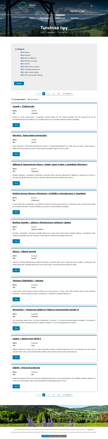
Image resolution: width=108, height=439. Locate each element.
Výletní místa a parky (31, 72)
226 (59, 94)
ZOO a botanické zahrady (33, 75)
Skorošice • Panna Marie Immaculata (30, 136)
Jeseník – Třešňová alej (23, 107)
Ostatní (27, 64)
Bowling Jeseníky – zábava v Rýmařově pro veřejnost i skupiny (42, 223)
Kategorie (20, 49)
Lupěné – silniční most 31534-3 (27, 339)
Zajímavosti (51, 32)
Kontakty (75, 18)
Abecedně (34, 100)
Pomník (33, 259)
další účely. (91, 429)
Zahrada (34, 114)
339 (64, 94)
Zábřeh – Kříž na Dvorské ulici (26, 368)
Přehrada (34, 317)
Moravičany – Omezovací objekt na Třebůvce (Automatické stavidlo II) (46, 310)
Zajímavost (35, 201)
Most (33, 346)
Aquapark (34, 172)
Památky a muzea (30, 61)
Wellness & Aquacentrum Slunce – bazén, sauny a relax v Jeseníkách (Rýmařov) (50, 165)
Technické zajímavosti (32, 69)
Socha (33, 143)
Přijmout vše (44, 436)
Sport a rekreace (30, 58)
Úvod (42, 32)
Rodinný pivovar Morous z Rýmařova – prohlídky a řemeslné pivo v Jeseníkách (49, 194)
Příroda (26, 52)
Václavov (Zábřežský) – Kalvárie (28, 281)
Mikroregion (45, 18)
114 (54, 94)
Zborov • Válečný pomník (24, 252)
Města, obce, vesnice (31, 67)
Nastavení (64, 436)
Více (16, 126)
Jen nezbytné (54, 436)
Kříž (32, 375)
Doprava (27, 55)
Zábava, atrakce (37, 230)
